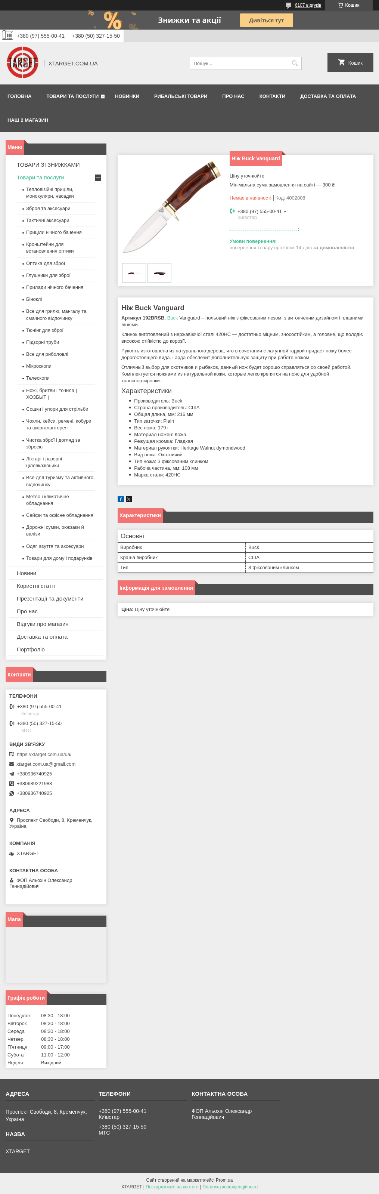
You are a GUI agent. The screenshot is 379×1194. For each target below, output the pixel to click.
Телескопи (38, 378)
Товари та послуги (72, 96)
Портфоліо (31, 649)
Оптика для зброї (45, 263)
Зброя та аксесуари (48, 208)
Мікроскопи (39, 366)
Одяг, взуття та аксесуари (55, 546)
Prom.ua (224, 1180)
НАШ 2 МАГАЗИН (27, 120)
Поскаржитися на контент (172, 1187)
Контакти (273, 96)
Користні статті (36, 586)
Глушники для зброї (48, 275)
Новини (26, 573)
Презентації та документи (50, 598)
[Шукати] (295, 63)
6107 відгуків (308, 5)
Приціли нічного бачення (54, 232)
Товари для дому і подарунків (59, 558)
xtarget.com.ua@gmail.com (45, 764)
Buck (172, 318)
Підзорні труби (42, 342)
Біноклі (34, 299)
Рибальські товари (180, 96)
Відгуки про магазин (43, 624)
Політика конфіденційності (230, 1187)
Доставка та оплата (328, 96)
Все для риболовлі (47, 354)
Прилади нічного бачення (54, 287)
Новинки (127, 96)
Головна (19, 96)
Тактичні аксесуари (47, 220)
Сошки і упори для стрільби (57, 409)
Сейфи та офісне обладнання (59, 515)
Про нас (233, 96)
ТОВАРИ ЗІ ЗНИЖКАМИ (48, 164)
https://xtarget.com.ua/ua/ (44, 754)
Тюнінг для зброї (44, 330)
